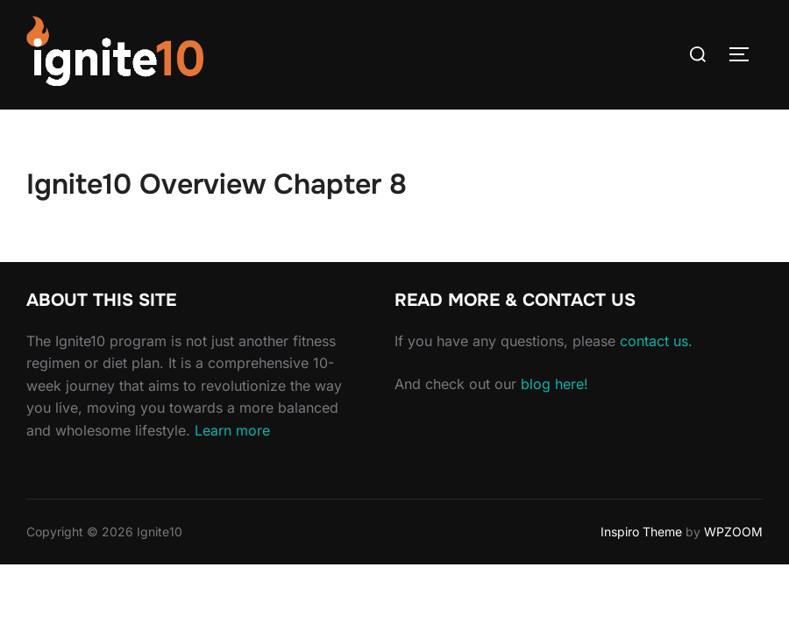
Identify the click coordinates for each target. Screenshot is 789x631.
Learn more (232, 430)
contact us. (656, 341)
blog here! (554, 384)
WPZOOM (733, 531)
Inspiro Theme (641, 531)
